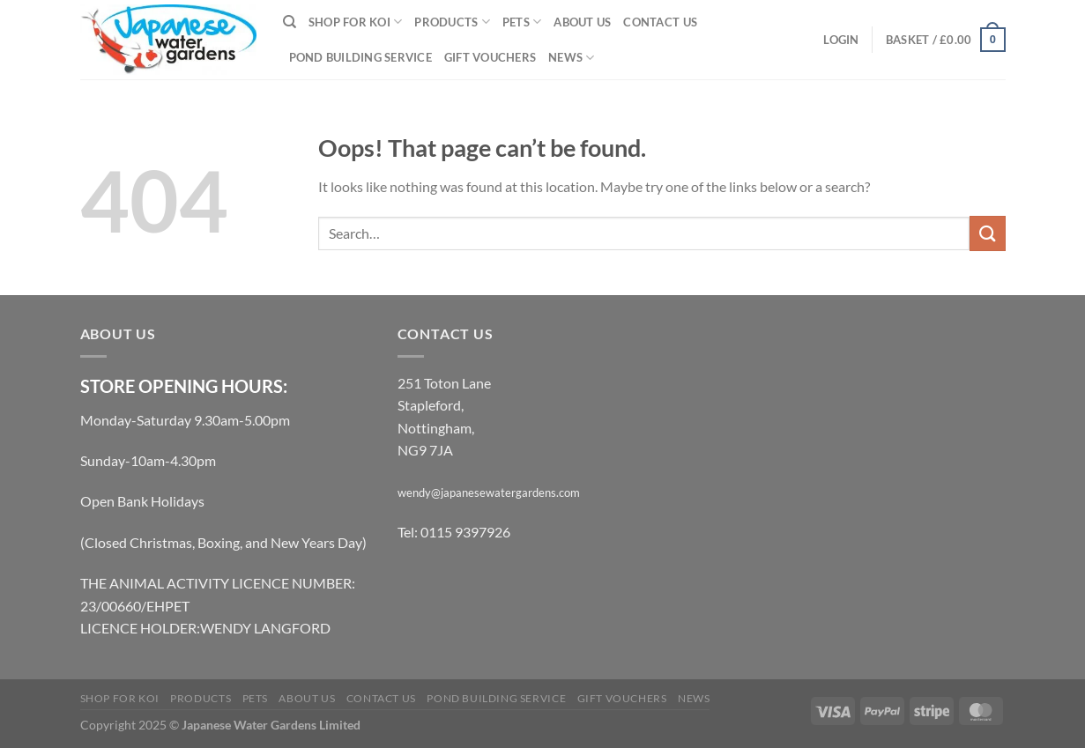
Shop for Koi (355, 21)
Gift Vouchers (490, 57)
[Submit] (987, 233)
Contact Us (660, 22)
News (571, 57)
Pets (521, 21)
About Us (582, 22)
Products (452, 21)
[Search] (289, 22)
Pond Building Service (360, 57)
